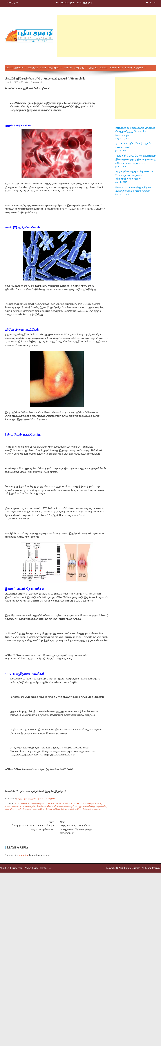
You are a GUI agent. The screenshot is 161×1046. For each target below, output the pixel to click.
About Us (4, 868)
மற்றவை (138, 68)
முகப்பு (9, 68)
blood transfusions (50, 804)
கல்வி (43, 68)
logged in (23, 855)
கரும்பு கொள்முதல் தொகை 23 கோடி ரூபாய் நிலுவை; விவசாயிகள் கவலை (134, 175)
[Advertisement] (85, 36)
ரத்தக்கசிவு (101, 806)
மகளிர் (128, 68)
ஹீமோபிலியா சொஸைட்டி (88, 809)
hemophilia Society (94, 804)
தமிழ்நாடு (79, 68)
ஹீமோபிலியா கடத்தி (63, 809)
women (8, 806)
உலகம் (104, 68)
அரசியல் (19, 68)
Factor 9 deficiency (67, 804)
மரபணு (78, 806)
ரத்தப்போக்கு (11, 809)
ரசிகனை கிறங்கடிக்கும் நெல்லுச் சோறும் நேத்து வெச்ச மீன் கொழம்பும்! (135, 132)
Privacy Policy (31, 868)
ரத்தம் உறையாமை (27, 809)
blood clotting (35, 804)
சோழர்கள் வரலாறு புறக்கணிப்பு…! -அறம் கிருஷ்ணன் (31, 825)
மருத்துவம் (54, 68)
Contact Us (45, 868)
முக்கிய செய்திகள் (47, 799)
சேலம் (50, 806)
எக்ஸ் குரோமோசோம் (35, 806)
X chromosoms (18, 806)
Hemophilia (80, 804)
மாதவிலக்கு (89, 806)
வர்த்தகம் (33, 68)
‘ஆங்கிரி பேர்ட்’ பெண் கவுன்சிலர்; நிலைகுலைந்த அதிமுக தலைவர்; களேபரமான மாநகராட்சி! (135, 160)
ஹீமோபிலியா (45, 809)
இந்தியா (93, 68)
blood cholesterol (21, 804)
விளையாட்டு (116, 68)
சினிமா (68, 68)
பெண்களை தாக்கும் (64, 806)
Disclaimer (17, 868)
